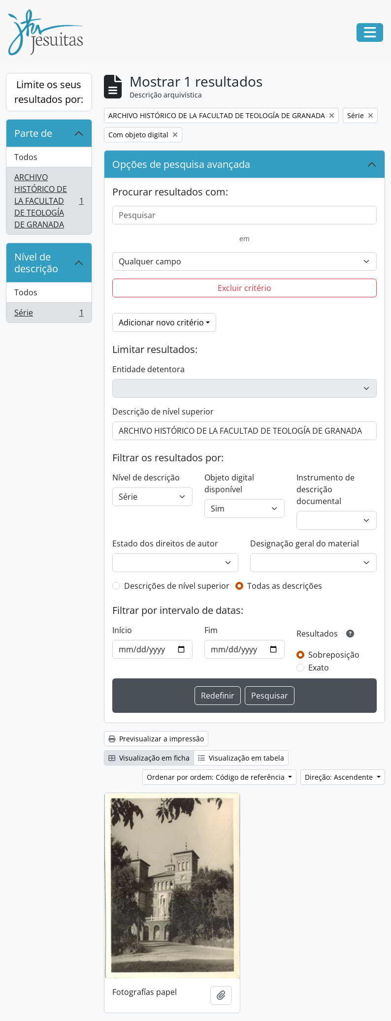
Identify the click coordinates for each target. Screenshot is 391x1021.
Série (49, 314)
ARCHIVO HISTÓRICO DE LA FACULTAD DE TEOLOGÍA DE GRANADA (49, 201)
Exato (318, 667)
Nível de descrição (36, 262)
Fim (211, 630)
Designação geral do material (304, 543)
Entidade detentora (148, 369)
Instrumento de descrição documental (325, 489)
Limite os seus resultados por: (48, 92)
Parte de (33, 133)
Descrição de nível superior (163, 411)
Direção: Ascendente (340, 777)
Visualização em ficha (149, 758)
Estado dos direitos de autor (165, 543)
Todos (25, 157)
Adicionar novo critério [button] (161, 322)
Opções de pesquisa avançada (181, 164)
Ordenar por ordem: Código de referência (217, 777)
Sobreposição (333, 654)
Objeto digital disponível (229, 483)
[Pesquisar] (244, 215)
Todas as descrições (284, 585)
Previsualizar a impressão (156, 738)
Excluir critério (244, 288)
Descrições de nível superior (176, 585)
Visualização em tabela (241, 758)
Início (122, 630)
